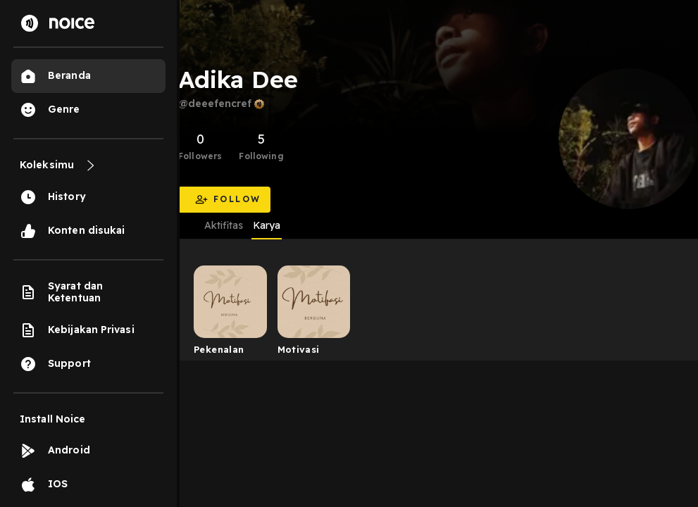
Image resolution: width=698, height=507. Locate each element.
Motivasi (299, 349)
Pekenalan (219, 349)
